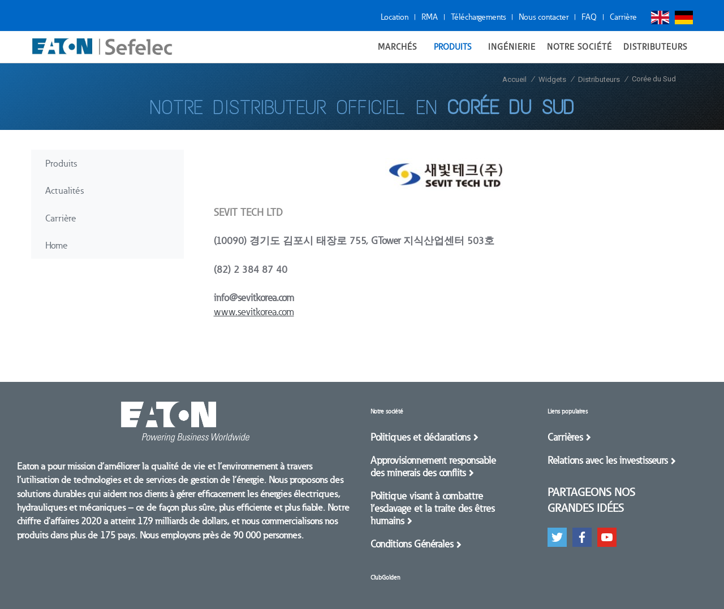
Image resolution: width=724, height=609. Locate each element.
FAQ (589, 17)
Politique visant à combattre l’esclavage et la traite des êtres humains (432, 508)
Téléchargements (478, 17)
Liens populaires (568, 411)
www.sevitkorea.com (254, 312)
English (660, 17)
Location (394, 17)
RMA (429, 17)
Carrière (623, 17)
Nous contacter (543, 17)
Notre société (386, 411)
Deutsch (684, 17)
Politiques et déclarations (420, 437)
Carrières (565, 437)
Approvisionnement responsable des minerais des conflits (433, 467)
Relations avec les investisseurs (607, 460)
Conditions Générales (411, 544)
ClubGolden (385, 577)
